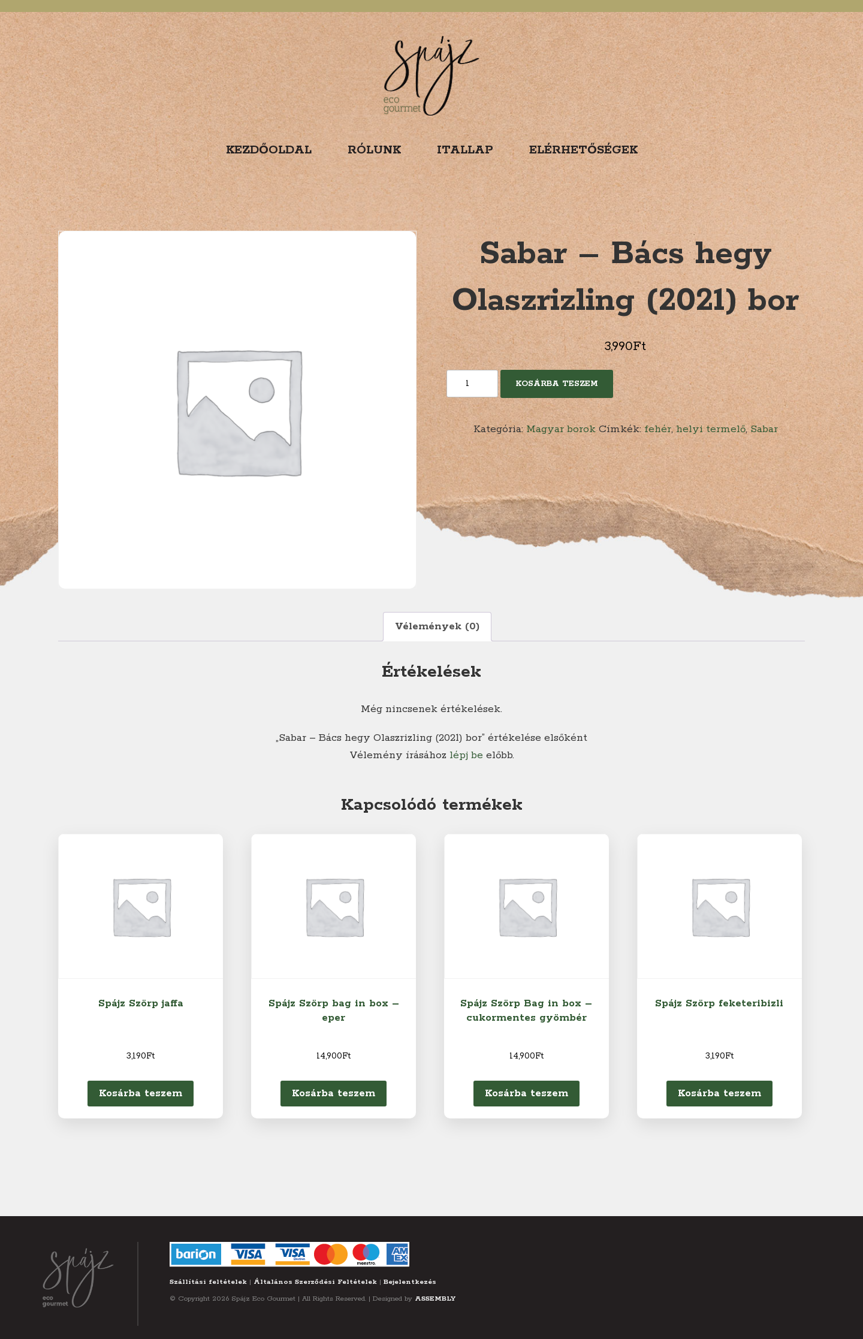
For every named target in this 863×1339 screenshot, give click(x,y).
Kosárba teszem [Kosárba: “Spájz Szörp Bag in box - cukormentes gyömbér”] (526, 1093)
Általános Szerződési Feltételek (315, 1281)
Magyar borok (561, 429)
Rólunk (374, 150)
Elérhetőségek (583, 150)
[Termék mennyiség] (472, 383)
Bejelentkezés (410, 1281)
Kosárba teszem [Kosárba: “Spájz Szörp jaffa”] (140, 1093)
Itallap (465, 150)
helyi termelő (711, 429)
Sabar (764, 429)
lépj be (466, 755)
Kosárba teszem (556, 384)
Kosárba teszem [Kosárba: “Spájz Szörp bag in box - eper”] (333, 1093)
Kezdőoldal (269, 150)
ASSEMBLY (435, 1298)
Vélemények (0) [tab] (437, 626)
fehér (657, 429)
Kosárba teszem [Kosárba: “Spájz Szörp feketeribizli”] (719, 1093)
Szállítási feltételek (208, 1281)
